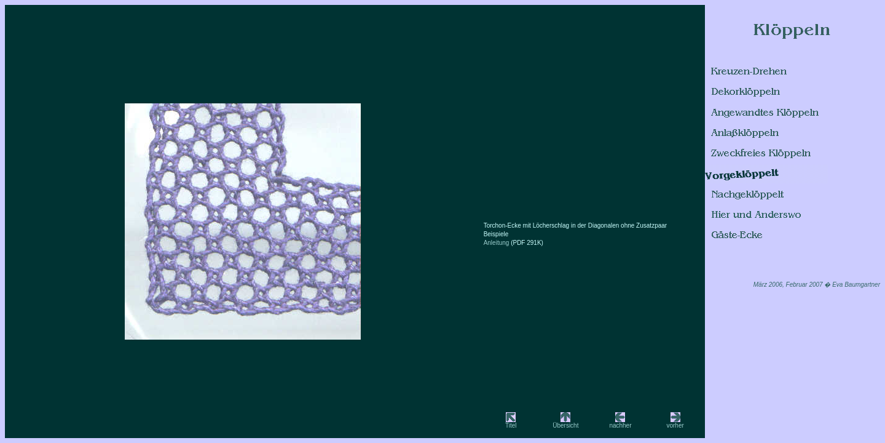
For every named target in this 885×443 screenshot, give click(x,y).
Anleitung (497, 242)
